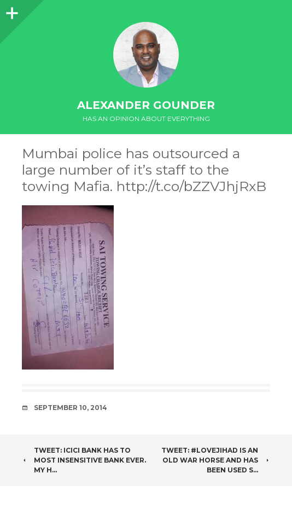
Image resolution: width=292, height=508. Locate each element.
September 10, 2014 (70, 407)
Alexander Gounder (146, 105)
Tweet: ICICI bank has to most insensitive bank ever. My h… (84, 460)
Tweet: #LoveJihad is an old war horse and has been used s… (215, 460)
